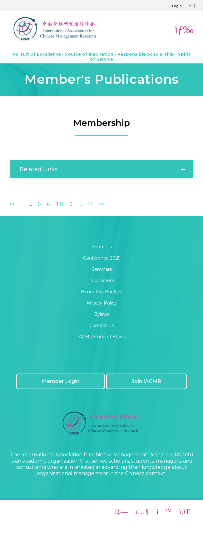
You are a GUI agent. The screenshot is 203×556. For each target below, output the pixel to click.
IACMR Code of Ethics (101, 337)
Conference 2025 (101, 258)
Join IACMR (146, 381)
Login (177, 6)
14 (90, 204)
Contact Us (101, 325)
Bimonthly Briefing (101, 292)
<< (12, 204)
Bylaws (101, 314)
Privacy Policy (102, 303)
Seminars (102, 269)
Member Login (60, 381)
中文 (192, 5)
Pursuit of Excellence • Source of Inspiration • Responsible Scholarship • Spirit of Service (101, 57)
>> (101, 204)
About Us (102, 247)
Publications (101, 280)
